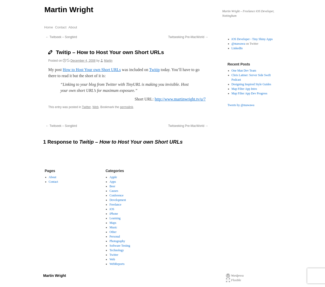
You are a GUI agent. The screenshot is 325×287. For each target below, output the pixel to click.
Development (117, 200)
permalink (126, 107)
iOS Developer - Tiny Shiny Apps (252, 39)
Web (95, 107)
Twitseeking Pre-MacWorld (188, 37)
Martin (108, 60)
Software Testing (119, 245)
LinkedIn (237, 48)
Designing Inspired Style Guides (251, 84)
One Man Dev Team (244, 70)
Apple (113, 177)
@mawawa (238, 43)
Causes (113, 191)
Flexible (236, 280)
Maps (112, 223)
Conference (116, 195)
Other (112, 232)
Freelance (115, 204)
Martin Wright (68, 9)
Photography (117, 241)
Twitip (154, 69)
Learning (114, 218)
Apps (112, 181)
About (73, 27)
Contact (61, 27)
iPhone (113, 213)
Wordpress (237, 275)
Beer (112, 186)
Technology (116, 250)
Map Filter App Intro (244, 89)
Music (113, 227)
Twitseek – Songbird (61, 37)
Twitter (86, 107)
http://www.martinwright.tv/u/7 (180, 99)
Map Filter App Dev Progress (249, 93)
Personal (114, 236)
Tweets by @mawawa (241, 105)
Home (48, 27)
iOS (111, 209)
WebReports (116, 264)
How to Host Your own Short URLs (92, 69)
